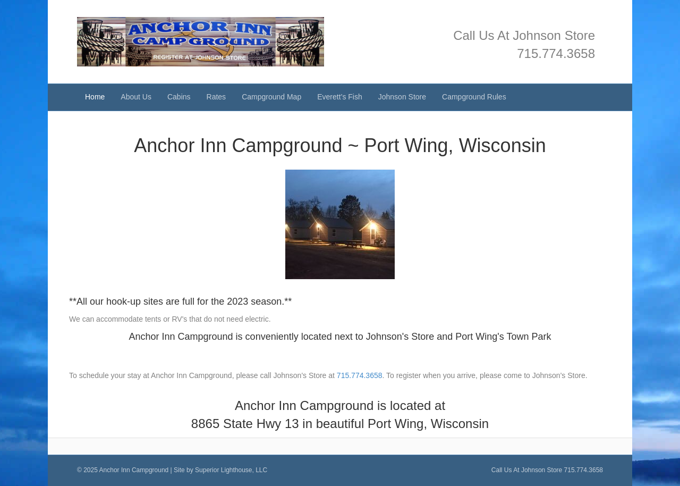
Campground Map (271, 97)
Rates (216, 97)
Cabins (179, 97)
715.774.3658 (556, 53)
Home (95, 97)
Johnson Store (402, 97)
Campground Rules (474, 97)
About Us (136, 97)
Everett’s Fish (339, 97)
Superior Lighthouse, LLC (231, 470)
